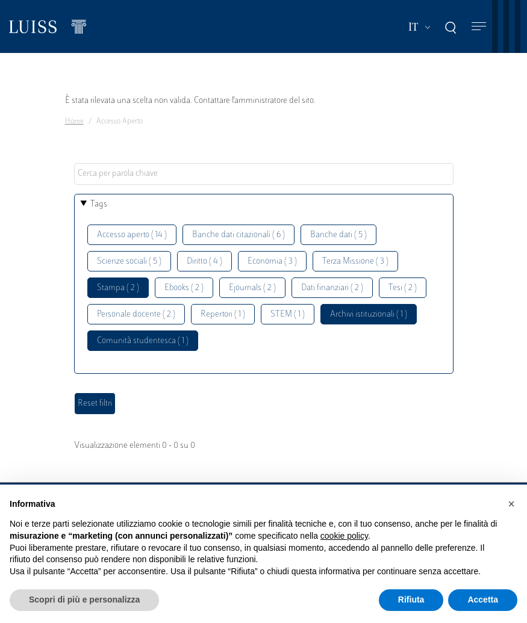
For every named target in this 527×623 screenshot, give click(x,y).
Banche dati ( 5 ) (338, 235)
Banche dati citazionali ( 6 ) (238, 235)
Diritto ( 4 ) (204, 261)
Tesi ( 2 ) (402, 288)
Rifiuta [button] (411, 599)
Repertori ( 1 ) (223, 314)
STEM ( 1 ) (287, 314)
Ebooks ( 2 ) (184, 288)
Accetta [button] (482, 599)
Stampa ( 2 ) (118, 288)
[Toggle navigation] (479, 26)
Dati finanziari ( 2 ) (332, 288)
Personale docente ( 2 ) (136, 314)
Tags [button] (98, 204)
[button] (511, 503)
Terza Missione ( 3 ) (355, 261)
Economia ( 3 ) (272, 261)
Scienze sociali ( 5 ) (129, 261)
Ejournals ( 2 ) (252, 288)
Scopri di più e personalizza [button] (84, 599)
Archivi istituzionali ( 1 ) (368, 314)
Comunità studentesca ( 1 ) (143, 341)
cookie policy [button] (344, 536)
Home (74, 121)
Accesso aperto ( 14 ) (132, 235)
